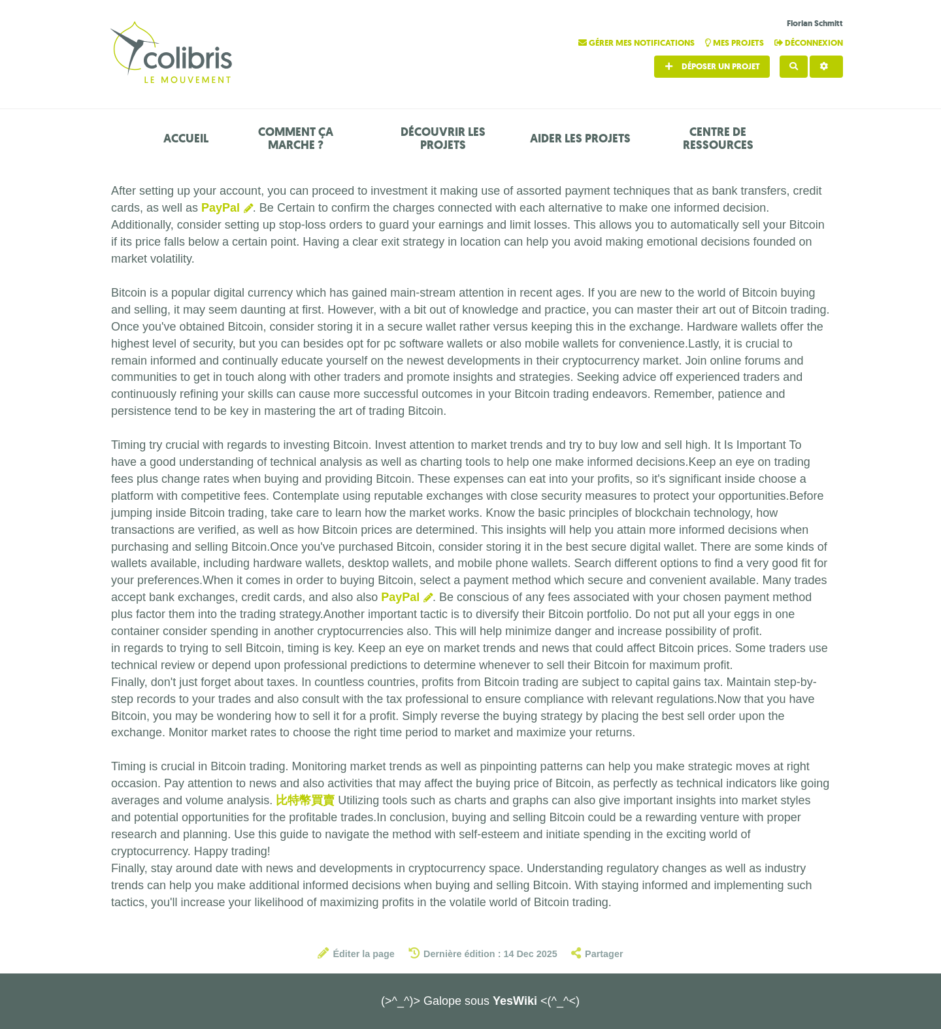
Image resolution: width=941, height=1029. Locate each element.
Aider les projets (580, 138)
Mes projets (735, 42)
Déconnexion (808, 42)
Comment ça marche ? (295, 138)
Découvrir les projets (443, 138)
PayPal (220, 207)
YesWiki (515, 1000)
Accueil (185, 138)
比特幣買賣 (305, 800)
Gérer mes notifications (637, 42)
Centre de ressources (718, 138)
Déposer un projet (712, 66)
